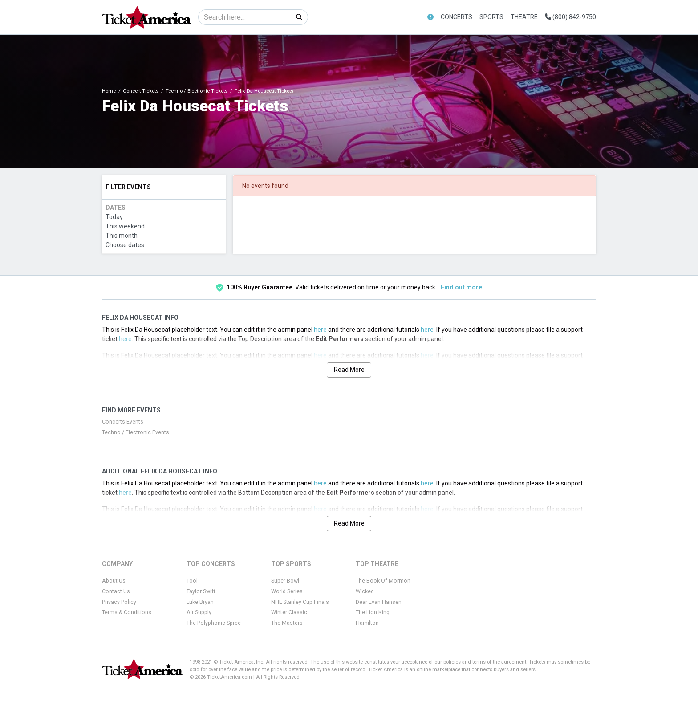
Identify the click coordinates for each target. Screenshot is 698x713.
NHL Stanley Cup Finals (300, 602)
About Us (114, 581)
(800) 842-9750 (570, 16)
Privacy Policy (119, 602)
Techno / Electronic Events (135, 432)
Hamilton (367, 623)
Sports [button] (491, 16)
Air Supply (199, 612)
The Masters (287, 623)
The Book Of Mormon (383, 581)
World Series (287, 591)
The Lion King (373, 612)
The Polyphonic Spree (214, 623)
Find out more (461, 287)
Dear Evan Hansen (379, 602)
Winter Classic (289, 612)
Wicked (365, 591)
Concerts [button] (456, 16)
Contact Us (116, 591)
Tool (192, 581)
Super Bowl (285, 581)
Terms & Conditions (126, 612)
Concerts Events (122, 422)
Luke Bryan (200, 602)
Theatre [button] (524, 16)
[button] (430, 17)
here (320, 329)
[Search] (244, 17)
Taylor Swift (201, 591)
